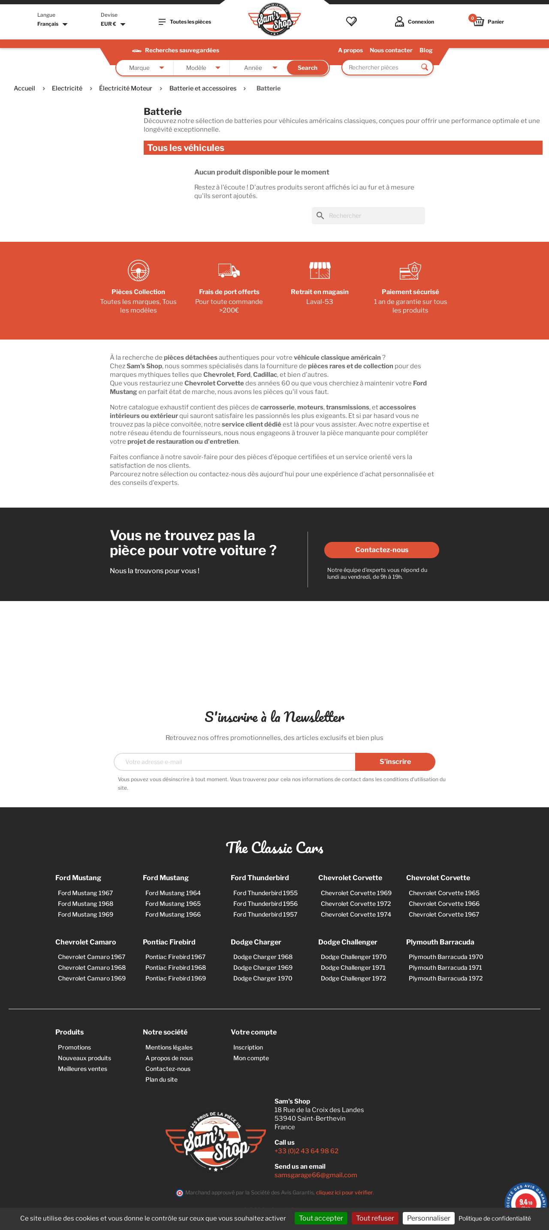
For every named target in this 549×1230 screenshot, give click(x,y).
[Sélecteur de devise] (114, 24)
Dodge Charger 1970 (263, 978)
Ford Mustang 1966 (173, 914)
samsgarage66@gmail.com (315, 1175)
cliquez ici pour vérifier (344, 1192)
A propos (350, 50)
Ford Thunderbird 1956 (265, 903)
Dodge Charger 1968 (263, 956)
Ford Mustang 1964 (173, 892)
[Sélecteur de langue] (53, 24)
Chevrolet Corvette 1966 (444, 903)
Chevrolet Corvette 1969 (356, 892)
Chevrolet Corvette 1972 (356, 903)
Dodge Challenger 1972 (353, 978)
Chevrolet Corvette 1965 (444, 892)
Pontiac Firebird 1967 (175, 956)
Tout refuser (375, 1218)
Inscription (248, 1047)
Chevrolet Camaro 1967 (91, 956)
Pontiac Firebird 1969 (175, 978)
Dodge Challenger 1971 (353, 967)
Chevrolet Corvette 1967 (444, 914)
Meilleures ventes (82, 1068)
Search (307, 67)
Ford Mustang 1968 (85, 903)
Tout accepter (321, 1218)
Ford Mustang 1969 (85, 914)
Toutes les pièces (185, 21)
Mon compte (251, 1058)
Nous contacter (391, 50)
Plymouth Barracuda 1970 (446, 956)
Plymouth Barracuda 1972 (446, 978)
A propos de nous (169, 1058)
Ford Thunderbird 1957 (265, 914)
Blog (426, 50)
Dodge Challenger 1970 (354, 956)
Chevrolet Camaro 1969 (92, 978)
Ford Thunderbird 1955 (265, 892)
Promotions (74, 1047)
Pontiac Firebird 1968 (175, 967)
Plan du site (161, 1079)
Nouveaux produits (84, 1058)
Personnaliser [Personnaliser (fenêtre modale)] (428, 1218)
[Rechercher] (368, 215)
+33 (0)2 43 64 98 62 (306, 1151)
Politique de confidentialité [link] (495, 1218)
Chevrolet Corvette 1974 (356, 914)
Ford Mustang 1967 (85, 892)
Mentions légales (169, 1047)
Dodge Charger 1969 (263, 967)
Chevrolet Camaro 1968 (92, 967)
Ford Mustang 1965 (173, 903)
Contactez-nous (381, 550)
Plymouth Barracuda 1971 (445, 967)
